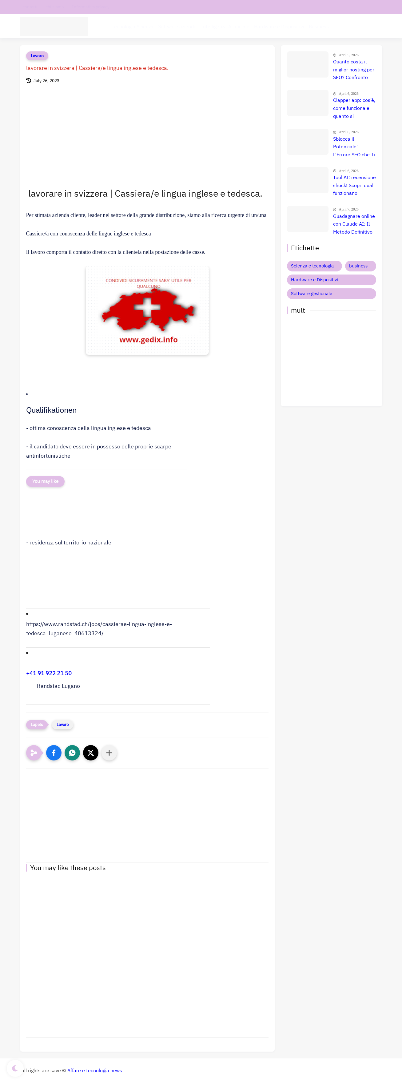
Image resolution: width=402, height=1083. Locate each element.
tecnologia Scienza (132, 26)
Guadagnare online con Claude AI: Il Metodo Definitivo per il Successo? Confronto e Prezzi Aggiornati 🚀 (354, 225)
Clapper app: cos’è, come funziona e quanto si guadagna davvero (354, 109)
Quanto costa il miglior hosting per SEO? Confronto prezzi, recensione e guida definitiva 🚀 (353, 70)
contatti (30, 7)
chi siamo (55, 7)
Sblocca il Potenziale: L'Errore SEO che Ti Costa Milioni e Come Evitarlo (354, 147)
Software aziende (177, 26)
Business (319, 26)
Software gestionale (311, 293)
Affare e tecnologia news (94, 1070)
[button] (118, 411)
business (358, 266)
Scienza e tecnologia (312, 266)
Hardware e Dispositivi (279, 26)
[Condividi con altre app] (109, 752)
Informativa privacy (90, 7)
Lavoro (37, 56)
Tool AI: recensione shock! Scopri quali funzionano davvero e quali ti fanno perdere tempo (354, 186)
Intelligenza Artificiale (225, 26)
